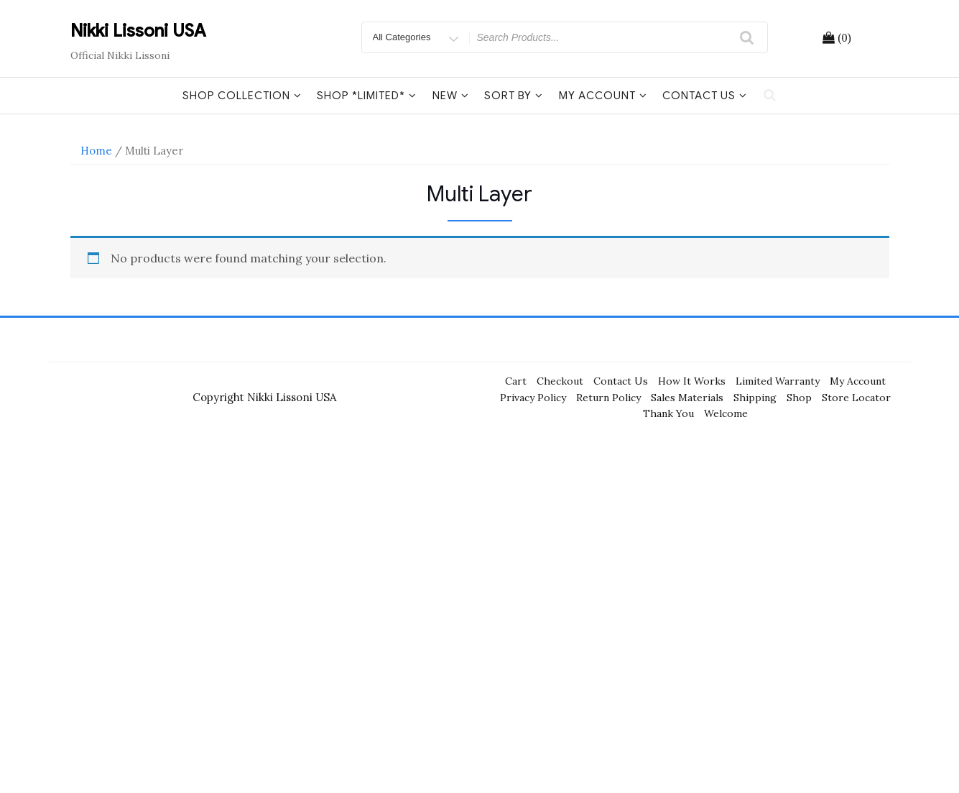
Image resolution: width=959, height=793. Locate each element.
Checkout (560, 381)
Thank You (668, 413)
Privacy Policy (533, 397)
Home (96, 150)
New (450, 95)
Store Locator (856, 397)
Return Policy (608, 397)
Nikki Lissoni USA (138, 31)
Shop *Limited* (367, 95)
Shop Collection (242, 95)
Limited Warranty (778, 381)
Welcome (726, 413)
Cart (516, 381)
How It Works (692, 381)
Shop (799, 397)
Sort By (513, 95)
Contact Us (704, 95)
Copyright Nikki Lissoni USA (264, 397)
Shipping (755, 397)
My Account (603, 95)
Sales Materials (687, 397)
